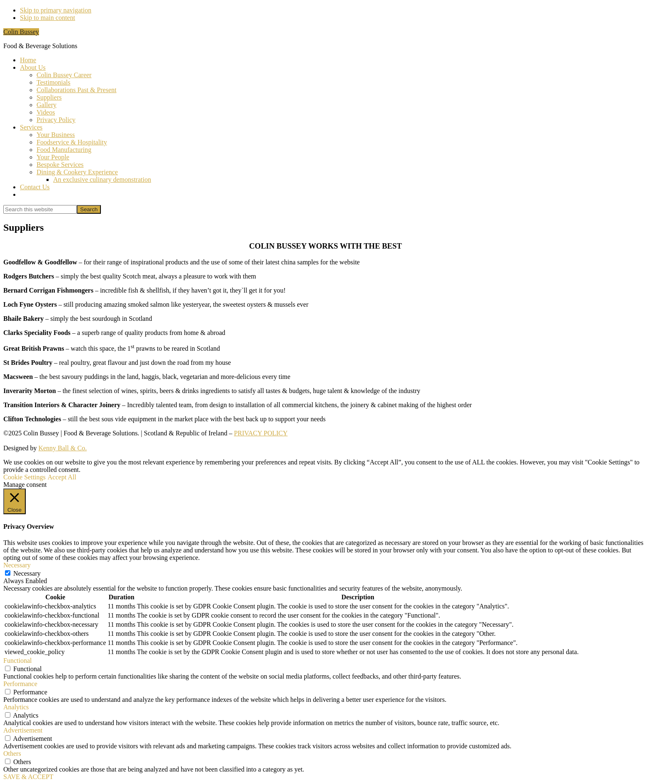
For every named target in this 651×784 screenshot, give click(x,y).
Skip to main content (47, 17)
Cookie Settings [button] (24, 477)
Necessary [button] (17, 565)
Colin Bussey (21, 31)
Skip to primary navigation (55, 10)
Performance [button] (20, 683)
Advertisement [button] (22, 730)
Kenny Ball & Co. (62, 448)
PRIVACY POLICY (260, 433)
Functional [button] (17, 660)
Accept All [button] (62, 477)
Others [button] (12, 753)
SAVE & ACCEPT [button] (28, 776)
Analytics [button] (16, 707)
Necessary (27, 573)
